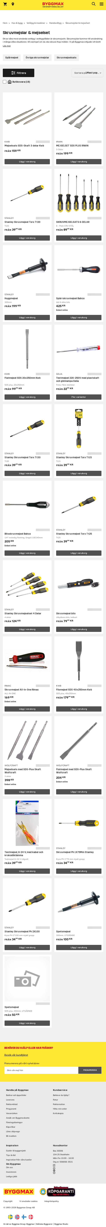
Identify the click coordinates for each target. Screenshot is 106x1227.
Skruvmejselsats (66, 57)
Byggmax (30, 1224)
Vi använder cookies (28, 1201)
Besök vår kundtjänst (16, 1054)
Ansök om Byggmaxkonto (17, 1118)
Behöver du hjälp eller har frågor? (28, 1047)
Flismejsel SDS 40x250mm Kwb (74, 689)
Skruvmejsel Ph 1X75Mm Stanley (75, 852)
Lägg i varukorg (27, 161)
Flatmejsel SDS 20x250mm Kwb (23, 377)
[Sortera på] (87, 73)
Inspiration (12, 1145)
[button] (43, 1191)
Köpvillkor (10, 1127)
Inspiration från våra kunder (19, 1159)
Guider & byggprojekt (16, 1150)
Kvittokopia (58, 1113)
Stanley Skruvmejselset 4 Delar (23, 613)
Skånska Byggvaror (44, 1224)
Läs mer (7, 45)
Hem (5, 23)
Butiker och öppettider (16, 1095)
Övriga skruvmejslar (37, 57)
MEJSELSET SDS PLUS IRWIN (72, 145)
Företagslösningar (14, 1122)
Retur (55, 1099)
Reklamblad (11, 1104)
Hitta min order (60, 1109)
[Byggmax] (53, 5)
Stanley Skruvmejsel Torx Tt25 (74, 533)
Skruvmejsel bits (66, 613)
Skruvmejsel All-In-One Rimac (22, 689)
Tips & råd (11, 1155)
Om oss (9, 1167)
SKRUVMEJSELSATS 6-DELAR (72, 222)
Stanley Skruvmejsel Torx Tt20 (22, 222)
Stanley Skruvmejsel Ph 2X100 (22, 931)
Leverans (10, 1099)
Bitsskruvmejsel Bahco (18, 533)
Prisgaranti (11, 1109)
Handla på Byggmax (17, 1090)
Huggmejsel (11, 298)
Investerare (11, 1172)
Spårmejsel (11, 57)
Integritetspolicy (51, 1201)
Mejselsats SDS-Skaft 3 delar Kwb (24, 145)
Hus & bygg (17, 23)
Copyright (7, 1201)
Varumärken (11, 1113)
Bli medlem (11, 1136)
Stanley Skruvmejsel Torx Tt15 (74, 457)
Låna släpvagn (13, 1131)
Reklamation (59, 1104)
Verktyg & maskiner (36, 23)
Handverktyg (55, 23)
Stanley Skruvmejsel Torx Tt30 (23, 457)
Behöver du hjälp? (61, 1095)
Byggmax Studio (61, 1224)
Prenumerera (90, 1070)
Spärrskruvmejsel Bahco (70, 298)
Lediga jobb (11, 1176)
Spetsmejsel (63, 931)
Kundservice (60, 1090)
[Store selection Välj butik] (13, 4)
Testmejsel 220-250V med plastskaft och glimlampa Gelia (77, 379)
